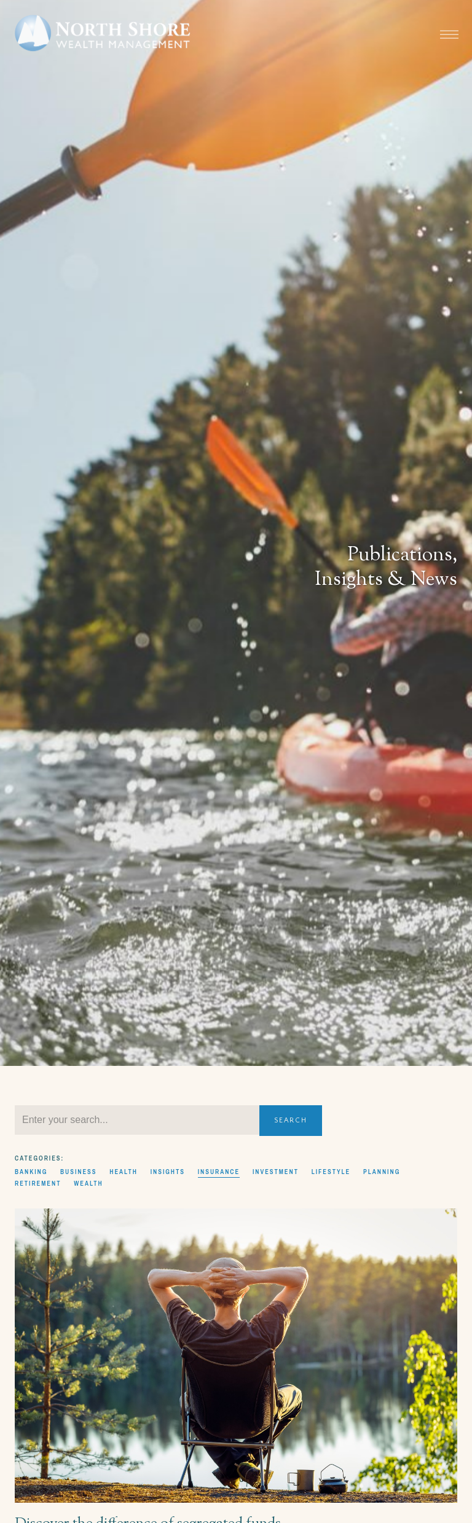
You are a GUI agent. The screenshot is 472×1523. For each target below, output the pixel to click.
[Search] (137, 1120)
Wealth (88, 1183)
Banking (31, 1171)
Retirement (38, 1183)
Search (290, 1120)
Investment (276, 1171)
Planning (381, 1171)
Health (123, 1171)
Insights (168, 1171)
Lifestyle (331, 1171)
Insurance (219, 1171)
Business (78, 1171)
